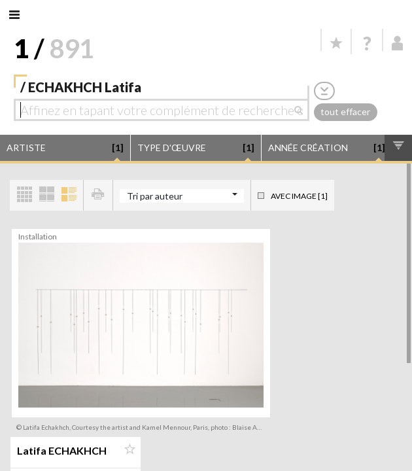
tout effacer (345, 111)
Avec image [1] (299, 196)
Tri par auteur (154, 195)
